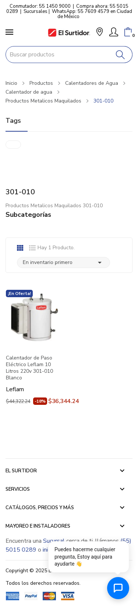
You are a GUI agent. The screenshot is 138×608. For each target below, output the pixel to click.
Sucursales (35, 11)
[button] (99, 32)
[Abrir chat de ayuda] (118, 588)
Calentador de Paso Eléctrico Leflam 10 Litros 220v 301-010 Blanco (29, 368)
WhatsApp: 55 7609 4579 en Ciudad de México (92, 14)
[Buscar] (120, 54)
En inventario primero (63, 262)
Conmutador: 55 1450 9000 (40, 6)
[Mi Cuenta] (113, 32)
